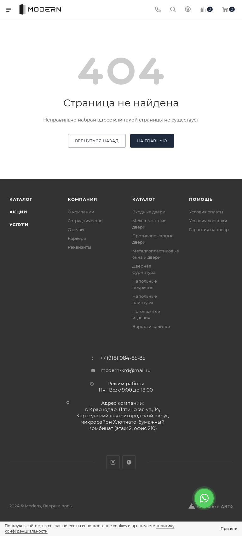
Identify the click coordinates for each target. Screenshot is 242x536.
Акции (18, 211)
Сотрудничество (85, 220)
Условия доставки (208, 220)
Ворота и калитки (151, 326)
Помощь (201, 199)
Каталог (20, 199)
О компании (81, 211)
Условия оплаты (206, 211)
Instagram (113, 462)
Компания (82, 199)
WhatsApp (129, 462)
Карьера (77, 238)
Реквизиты (79, 247)
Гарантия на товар (209, 229)
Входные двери (148, 211)
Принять (229, 528)
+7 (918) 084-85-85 (122, 358)
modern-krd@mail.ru (126, 370)
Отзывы (76, 229)
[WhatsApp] (204, 498)
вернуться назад (97, 140)
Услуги (19, 224)
